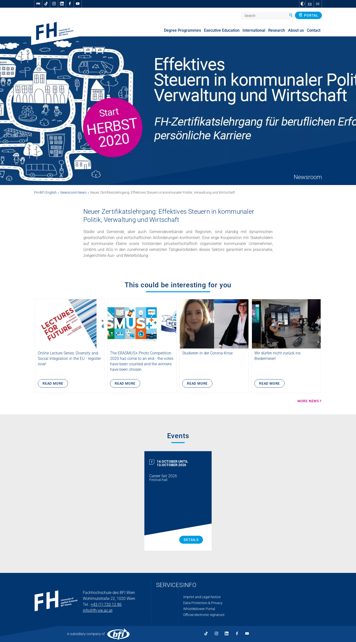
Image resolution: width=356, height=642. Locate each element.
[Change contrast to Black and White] (303, 4)
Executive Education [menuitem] (222, 30)
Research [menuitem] (276, 30)
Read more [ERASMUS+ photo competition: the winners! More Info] (125, 383)
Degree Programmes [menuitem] (182, 30)
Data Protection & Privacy (202, 603)
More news (308, 401)
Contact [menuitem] (313, 30)
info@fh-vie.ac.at (97, 610)
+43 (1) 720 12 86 (106, 604)
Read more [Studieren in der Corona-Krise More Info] (197, 383)
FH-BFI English (45, 192)
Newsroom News (73, 192)
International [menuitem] (254, 30)
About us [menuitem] (296, 30)
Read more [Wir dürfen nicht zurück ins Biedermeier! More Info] (269, 383)
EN (310, 4)
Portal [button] (308, 15)
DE (318, 4)
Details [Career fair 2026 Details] (191, 540)
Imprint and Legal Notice (202, 597)
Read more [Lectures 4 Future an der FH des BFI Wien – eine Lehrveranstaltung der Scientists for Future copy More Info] (53, 383)
